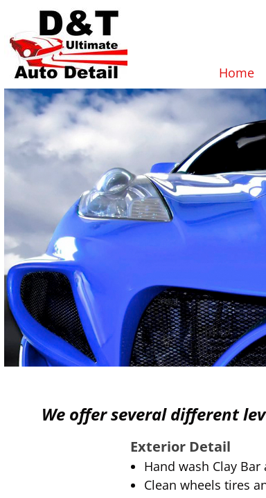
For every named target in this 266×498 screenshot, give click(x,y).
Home (236, 72)
